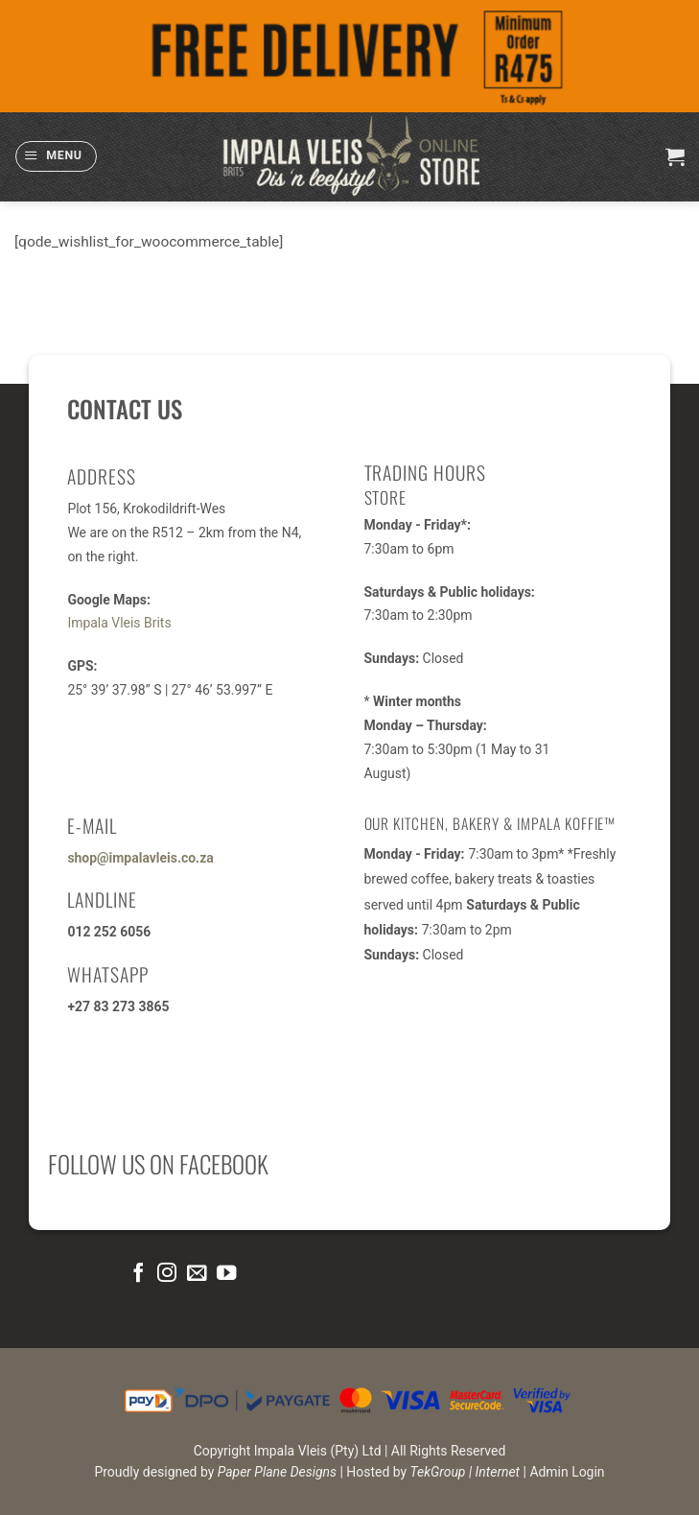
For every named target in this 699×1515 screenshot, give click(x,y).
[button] (55, 156)
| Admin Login (564, 1471)
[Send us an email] (196, 1274)
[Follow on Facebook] (137, 1274)
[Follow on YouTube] (226, 1274)
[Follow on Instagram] (166, 1274)
